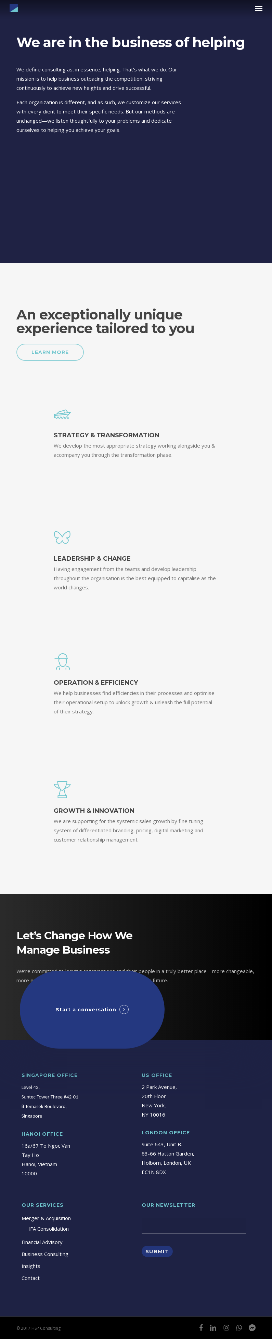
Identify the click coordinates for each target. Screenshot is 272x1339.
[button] (258, 8)
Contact (31, 1277)
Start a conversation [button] (86, 1009)
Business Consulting (45, 1254)
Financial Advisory (42, 1242)
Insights (31, 1265)
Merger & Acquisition (46, 1218)
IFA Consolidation (48, 1228)
